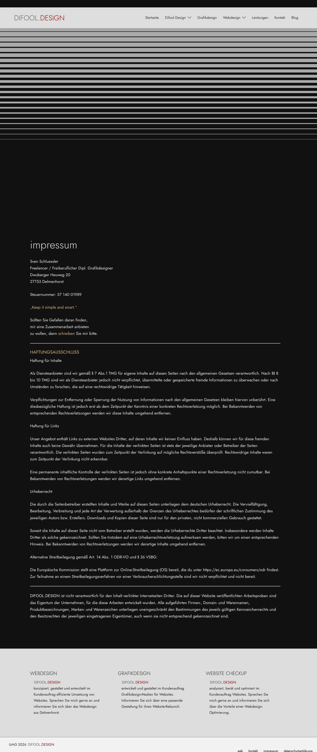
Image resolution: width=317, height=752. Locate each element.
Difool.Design (175, 10)
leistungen (260, 10)
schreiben (66, 326)
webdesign (231, 10)
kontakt (279, 10)
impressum (270, 743)
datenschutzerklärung (298, 743)
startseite (152, 10)
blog (295, 10)
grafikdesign (207, 10)
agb (240, 743)
